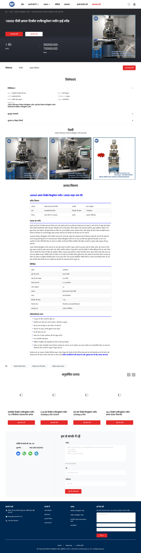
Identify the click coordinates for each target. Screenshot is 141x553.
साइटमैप (60, 545)
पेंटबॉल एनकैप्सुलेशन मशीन (22, 12)
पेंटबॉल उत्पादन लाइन (58, 366)
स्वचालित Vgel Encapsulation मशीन (78, 520)
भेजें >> (102, 535)
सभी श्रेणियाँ (73, 525)
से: (66, 468)
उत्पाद (11, 12)
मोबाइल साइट (69, 545)
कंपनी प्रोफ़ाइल (48, 510)
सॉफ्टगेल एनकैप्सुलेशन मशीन (77, 510)
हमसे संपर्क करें (48, 523)
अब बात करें (14, 34)
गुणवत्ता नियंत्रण (48, 518)
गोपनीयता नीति (80, 545)
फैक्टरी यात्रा (47, 514)
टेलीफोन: (68, 479)
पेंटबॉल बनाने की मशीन (38, 366)
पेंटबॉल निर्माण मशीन (19, 366)
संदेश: (67, 443)
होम (6, 12)
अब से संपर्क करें (73, 491)
